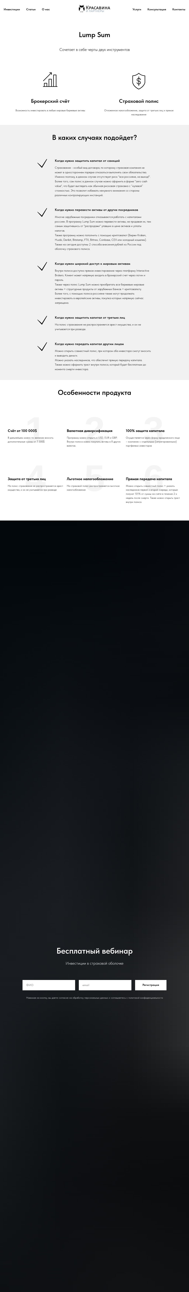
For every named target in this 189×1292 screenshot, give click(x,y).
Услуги (137, 9)
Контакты (178, 9)
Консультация (156, 9)
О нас (46, 9)
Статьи (31, 9)
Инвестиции (12, 9)
